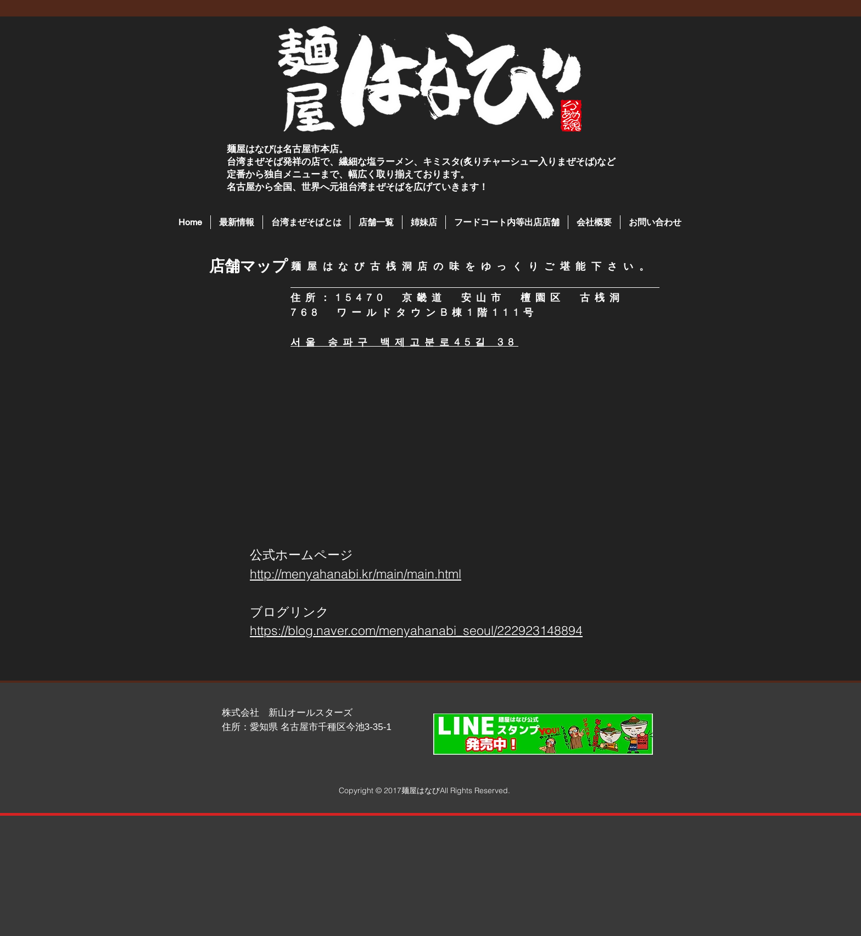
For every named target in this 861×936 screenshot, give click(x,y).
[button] (376, 222)
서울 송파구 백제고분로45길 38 (404, 342)
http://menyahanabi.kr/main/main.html (355, 574)
